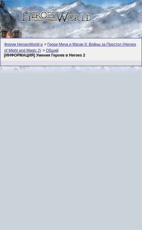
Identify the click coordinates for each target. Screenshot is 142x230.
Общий (52, 50)
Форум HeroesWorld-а (23, 44)
